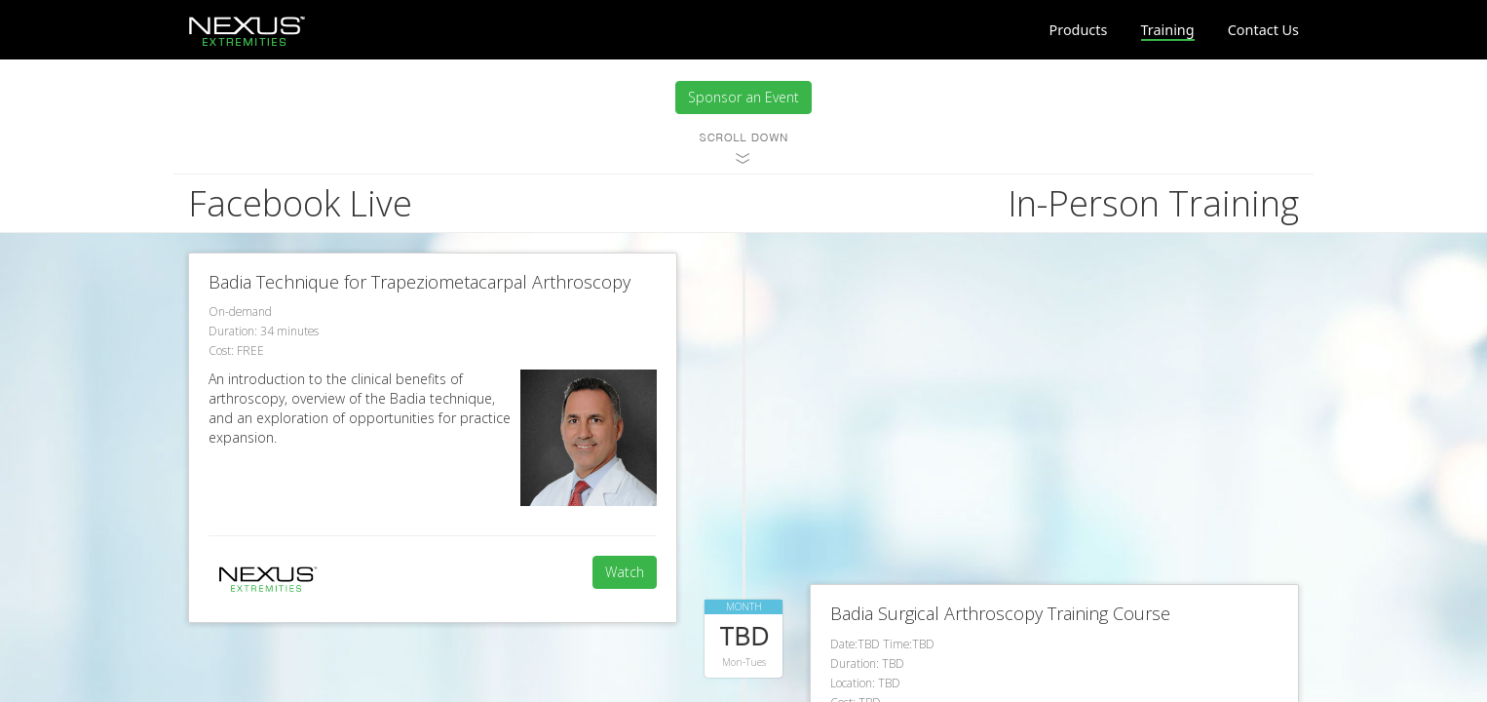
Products (1078, 29)
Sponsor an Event (743, 97)
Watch (624, 572)
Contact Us (1263, 29)
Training (1168, 29)
